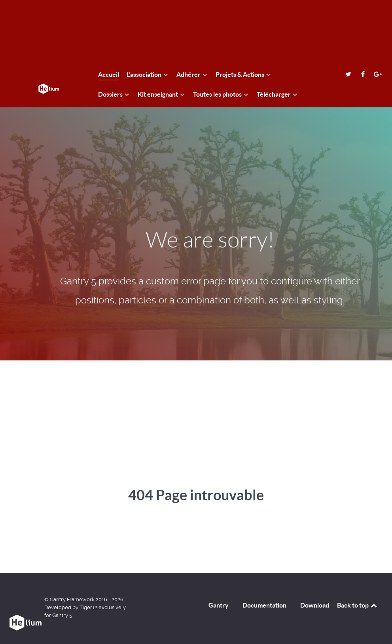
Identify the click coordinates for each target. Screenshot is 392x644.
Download (314, 605)
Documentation (264, 605)
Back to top (357, 605)
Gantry (218, 605)
